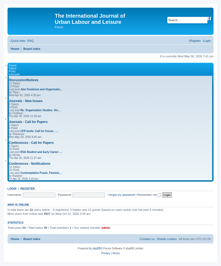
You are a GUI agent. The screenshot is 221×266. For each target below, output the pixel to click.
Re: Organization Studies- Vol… (40, 110)
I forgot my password (121, 194)
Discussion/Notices (23, 80)
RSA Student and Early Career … (41, 152)
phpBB (97, 248)
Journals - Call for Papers (28, 122)
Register (28, 188)
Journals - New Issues (25, 101)
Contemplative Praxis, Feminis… (41, 172)
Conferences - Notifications (30, 164)
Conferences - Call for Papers (31, 143)
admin (106, 227)
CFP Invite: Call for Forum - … (39, 131)
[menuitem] (30, 41)
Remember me (149, 194)
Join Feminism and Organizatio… (41, 89)
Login (11, 188)
